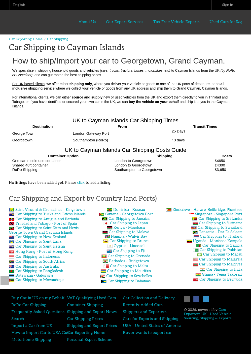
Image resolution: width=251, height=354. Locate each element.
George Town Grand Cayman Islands (41, 232)
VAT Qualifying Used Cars (91, 297)
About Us (87, 21)
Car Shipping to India (224, 269)
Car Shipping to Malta (129, 266)
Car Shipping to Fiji (129, 251)
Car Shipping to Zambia (222, 245)
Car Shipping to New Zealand (40, 237)
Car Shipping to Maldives (220, 264)
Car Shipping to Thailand (221, 236)
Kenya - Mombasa (129, 227)
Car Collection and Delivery (149, 297)
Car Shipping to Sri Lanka (220, 218)
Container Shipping (85, 304)
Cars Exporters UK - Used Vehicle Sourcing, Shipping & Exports (208, 314)
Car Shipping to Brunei (128, 241)
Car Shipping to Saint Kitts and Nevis (47, 228)
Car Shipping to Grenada (129, 256)
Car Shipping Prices (85, 318)
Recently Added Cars (143, 304)
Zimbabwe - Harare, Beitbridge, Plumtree (207, 209)
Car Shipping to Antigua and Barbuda (47, 219)
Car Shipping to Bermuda (220, 279)
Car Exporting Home (26, 39)
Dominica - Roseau (129, 209)
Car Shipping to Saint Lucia (38, 241)
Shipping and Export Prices (92, 325)
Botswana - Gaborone (34, 275)
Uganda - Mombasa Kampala (217, 241)
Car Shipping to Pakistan (221, 250)
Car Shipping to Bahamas (129, 281)
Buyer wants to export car (147, 332)
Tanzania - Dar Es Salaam (220, 232)
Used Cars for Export (229, 21)
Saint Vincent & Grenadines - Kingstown (50, 209)
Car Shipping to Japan (129, 223)
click (81, 182)
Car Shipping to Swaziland (220, 227)
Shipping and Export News (92, 311)
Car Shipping (57, 39)
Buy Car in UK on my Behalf (38, 297)
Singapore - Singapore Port (218, 214)
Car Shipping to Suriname (220, 223)
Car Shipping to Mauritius (129, 271)
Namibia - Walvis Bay (129, 236)
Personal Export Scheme (89, 339)
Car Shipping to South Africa (40, 261)
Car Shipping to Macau (222, 254)
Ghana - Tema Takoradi (222, 274)
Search (17, 318)
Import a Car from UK (31, 325)
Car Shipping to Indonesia (37, 256)
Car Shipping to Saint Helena (40, 246)
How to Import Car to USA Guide (42, 332)
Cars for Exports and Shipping (151, 318)
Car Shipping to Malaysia (220, 259)
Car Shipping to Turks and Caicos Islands (50, 214)
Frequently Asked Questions (38, 311)
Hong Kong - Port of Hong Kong (44, 251)
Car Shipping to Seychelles (129, 276)
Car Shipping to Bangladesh (39, 271)
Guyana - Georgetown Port (129, 214)
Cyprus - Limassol (129, 246)
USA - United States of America (152, 325)
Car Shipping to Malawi (129, 232)
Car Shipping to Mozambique (40, 280)
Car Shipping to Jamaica (128, 218)
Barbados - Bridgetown (129, 261)
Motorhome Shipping (31, 339)
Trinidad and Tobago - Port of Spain (46, 223)
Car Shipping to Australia (37, 266)
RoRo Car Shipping (28, 304)
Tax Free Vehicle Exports (176, 21)
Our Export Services (124, 21)
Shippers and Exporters (145, 311)
